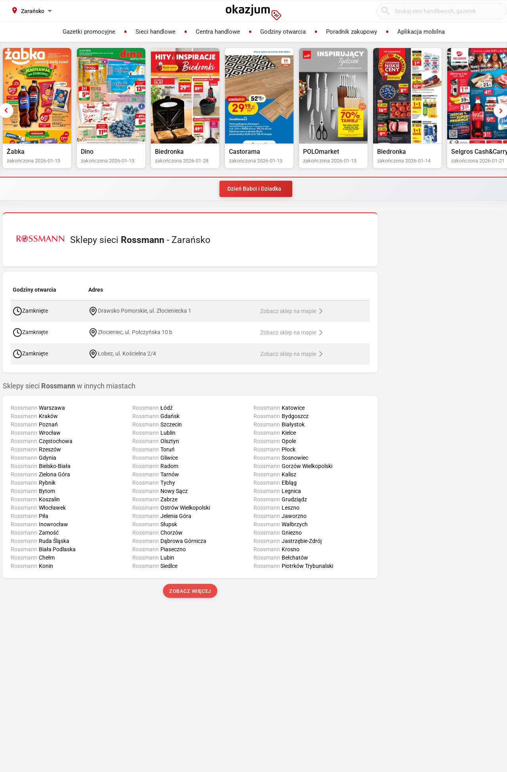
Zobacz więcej (190, 591)
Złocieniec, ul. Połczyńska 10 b (135, 332)
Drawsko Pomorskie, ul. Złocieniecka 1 (144, 310)
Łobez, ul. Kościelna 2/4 (127, 353)
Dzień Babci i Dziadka (254, 188)
